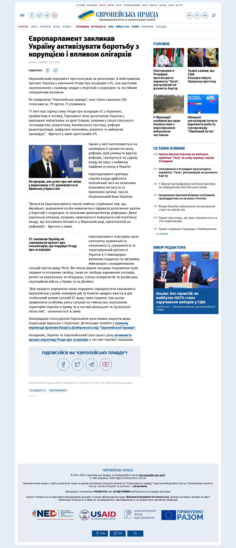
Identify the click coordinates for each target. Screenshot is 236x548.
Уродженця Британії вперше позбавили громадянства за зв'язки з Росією (187, 196)
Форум (111, 5)
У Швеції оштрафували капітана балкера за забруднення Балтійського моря (187, 185)
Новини (23, 26)
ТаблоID (163, 5)
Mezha (171, 5)
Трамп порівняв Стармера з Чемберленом (188, 229)
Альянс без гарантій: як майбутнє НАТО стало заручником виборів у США (180, 297)
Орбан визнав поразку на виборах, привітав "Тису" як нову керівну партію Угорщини (186, 157)
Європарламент (58, 390)
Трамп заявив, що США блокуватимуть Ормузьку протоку (202, 76)
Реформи (147, 26)
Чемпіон (153, 5)
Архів (56, 26)
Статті (34, 26)
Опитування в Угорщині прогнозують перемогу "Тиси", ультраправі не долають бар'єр (166, 79)
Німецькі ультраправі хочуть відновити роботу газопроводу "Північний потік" (203, 124)
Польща (160, 26)
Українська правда (63, 5)
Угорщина (82, 26)
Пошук (66, 26)
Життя (145, 5)
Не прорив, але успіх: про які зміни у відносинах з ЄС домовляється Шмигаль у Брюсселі (55, 185)
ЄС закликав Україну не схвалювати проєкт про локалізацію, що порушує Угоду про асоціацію (53, 244)
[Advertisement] (84, 422)
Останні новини (169, 148)
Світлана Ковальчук (183, 307)
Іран (111, 26)
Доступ (179, 5)
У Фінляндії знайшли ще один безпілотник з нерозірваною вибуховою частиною (166, 126)
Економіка (92, 5)
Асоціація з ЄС (37, 390)
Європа (102, 5)
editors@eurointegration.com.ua (127, 478)
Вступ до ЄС (98, 26)
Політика (81, 5)
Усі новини (162, 234)
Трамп (135, 26)
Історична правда (131, 5)
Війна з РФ (122, 26)
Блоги (119, 5)
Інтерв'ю (45, 26)
